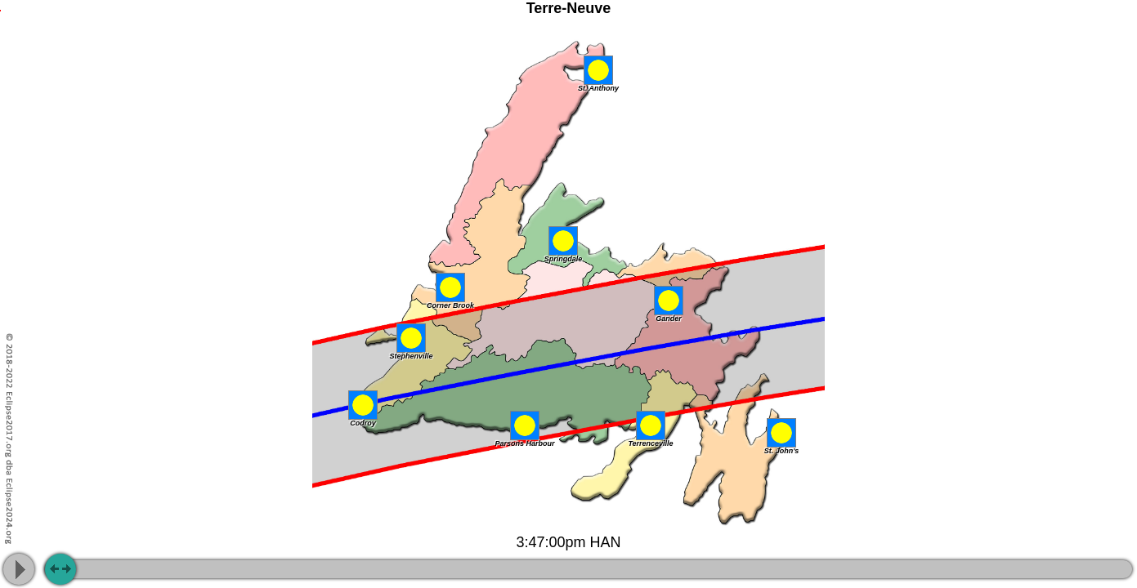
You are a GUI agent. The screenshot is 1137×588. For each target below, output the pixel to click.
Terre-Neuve (568, 8)
